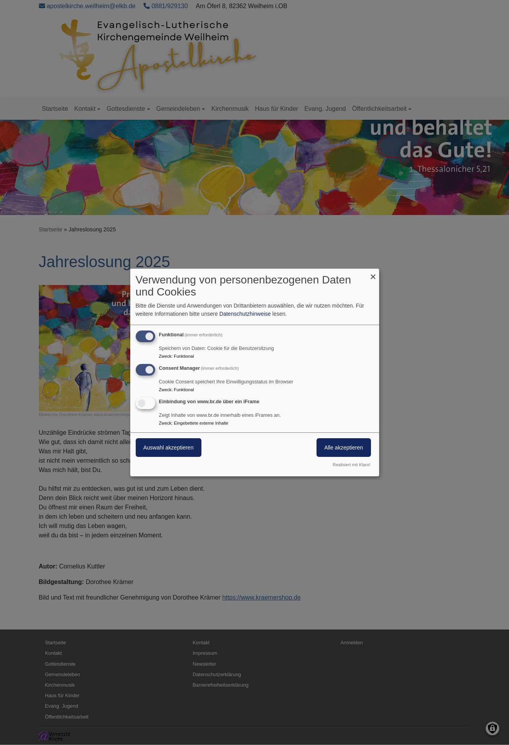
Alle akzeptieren (343, 447)
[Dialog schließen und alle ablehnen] (373, 273)
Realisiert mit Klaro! (352, 464)
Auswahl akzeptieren (168, 447)
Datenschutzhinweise (245, 314)
